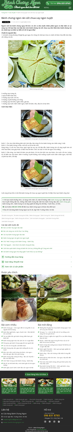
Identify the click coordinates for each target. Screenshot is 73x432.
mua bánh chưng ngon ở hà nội (12, 401)
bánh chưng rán (45, 215)
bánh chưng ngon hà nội (24, 403)
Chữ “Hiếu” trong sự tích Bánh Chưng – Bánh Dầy (18, 241)
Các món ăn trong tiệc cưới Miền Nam (14, 345)
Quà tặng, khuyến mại (14, 262)
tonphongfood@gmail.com (12, 419)
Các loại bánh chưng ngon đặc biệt (14, 235)
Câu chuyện (12, 12)
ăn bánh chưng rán (7, 215)
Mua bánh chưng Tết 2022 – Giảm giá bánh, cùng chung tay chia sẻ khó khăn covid (54, 367)
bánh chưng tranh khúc (10, 403)
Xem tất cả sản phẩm (14, 266)
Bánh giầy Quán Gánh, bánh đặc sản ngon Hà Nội (18, 367)
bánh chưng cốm (59, 399)
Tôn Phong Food (41, 429)
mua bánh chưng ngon (36, 399)
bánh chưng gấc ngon (21, 399)
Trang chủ (4, 12)
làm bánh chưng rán (8, 221)
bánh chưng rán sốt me (22, 218)
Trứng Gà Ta (64, 385)
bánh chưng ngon (56, 200)
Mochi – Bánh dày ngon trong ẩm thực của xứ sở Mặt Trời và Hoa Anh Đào (54, 341)
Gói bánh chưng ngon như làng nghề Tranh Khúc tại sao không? (22, 252)
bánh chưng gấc (65, 202)
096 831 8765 (16, 207)
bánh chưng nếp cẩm (28, 401)
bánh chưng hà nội (8, 399)
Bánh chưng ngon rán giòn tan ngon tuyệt (16, 238)
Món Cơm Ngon (45, 385)
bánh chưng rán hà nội (57, 215)
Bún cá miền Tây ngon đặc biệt (13, 228)
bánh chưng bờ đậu (41, 401)
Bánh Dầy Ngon (9, 385)
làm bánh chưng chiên (52, 218)
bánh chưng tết (46, 403)
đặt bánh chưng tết (54, 401)
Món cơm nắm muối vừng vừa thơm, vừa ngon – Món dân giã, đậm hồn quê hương (18, 353)
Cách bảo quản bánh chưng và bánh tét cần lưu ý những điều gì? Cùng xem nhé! (27, 248)
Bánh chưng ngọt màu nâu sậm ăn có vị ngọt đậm (18, 340)
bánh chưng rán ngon (8, 218)
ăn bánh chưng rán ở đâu (21, 215)
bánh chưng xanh (8, 405)
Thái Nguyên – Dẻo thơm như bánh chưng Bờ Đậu (18, 245)
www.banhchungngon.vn (13, 422)
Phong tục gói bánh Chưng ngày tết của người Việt (18, 343)
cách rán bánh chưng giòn (37, 218)
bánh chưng (37, 403)
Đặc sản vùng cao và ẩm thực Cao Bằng (15, 231)
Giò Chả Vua (27, 385)
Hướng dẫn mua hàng (14, 257)
